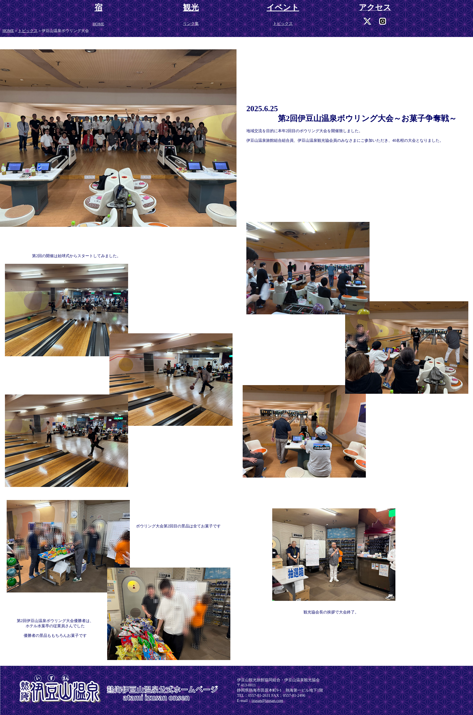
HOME (8, 31)
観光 (191, 7)
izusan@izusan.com (267, 700)
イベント (283, 7)
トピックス (28, 31)
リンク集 (191, 23)
